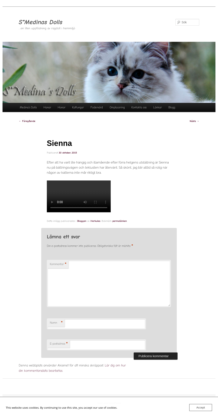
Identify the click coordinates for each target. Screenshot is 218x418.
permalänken (119, 220)
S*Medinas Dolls (40, 22)
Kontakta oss (138, 107)
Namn (56, 323)
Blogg (171, 107)
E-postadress (59, 344)
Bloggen (81, 220)
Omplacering (117, 107)
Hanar (47, 107)
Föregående (27, 121)
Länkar (157, 107)
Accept (200, 407)
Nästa (194, 121)
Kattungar (78, 107)
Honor (61, 107)
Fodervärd (96, 107)
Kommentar (58, 264)
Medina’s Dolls (28, 107)
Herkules (95, 220)
